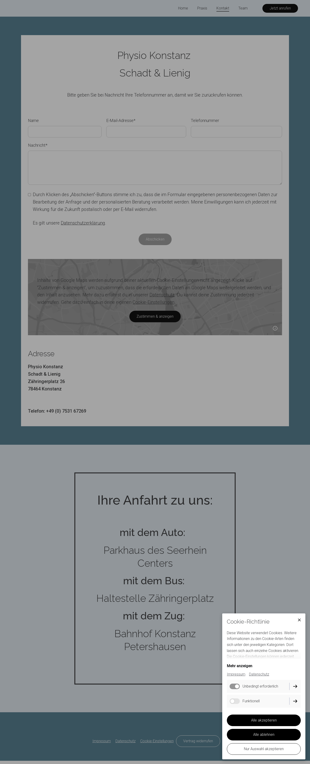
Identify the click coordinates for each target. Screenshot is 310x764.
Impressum (236, 674)
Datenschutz (259, 674)
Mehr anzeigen (239, 666)
